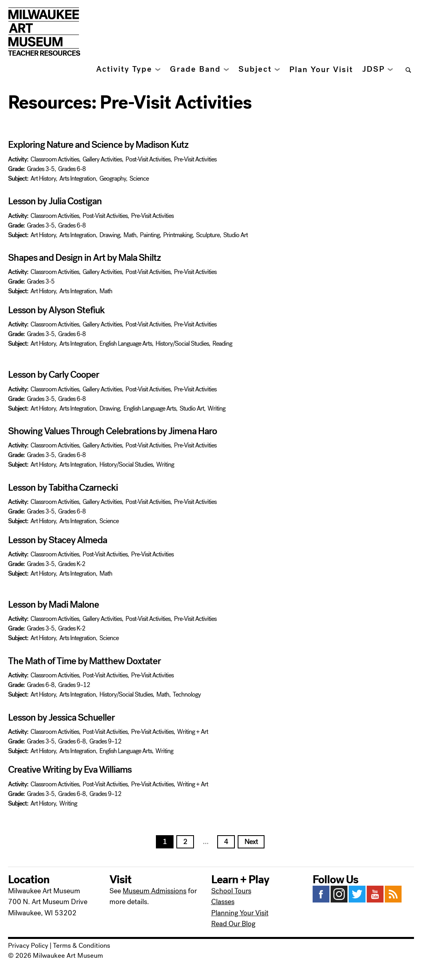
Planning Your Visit (240, 913)
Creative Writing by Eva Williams (69, 769)
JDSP (373, 69)
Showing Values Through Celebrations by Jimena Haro (113, 431)
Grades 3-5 (41, 169)
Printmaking (177, 235)
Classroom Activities (54, 159)
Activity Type (124, 69)
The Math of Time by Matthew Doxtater (84, 661)
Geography (112, 178)
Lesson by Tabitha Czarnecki (63, 487)
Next (251, 841)
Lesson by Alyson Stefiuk (56, 310)
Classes (222, 902)
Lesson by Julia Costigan (55, 201)
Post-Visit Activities (147, 159)
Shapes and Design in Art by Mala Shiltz (84, 257)
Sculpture (208, 235)
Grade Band (195, 69)
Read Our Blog (233, 924)
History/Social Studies (182, 343)
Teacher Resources (44, 53)
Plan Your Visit (321, 69)
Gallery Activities (102, 159)
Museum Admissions (154, 891)
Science (139, 178)
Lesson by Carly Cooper (53, 374)
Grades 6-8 (72, 169)
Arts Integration (77, 178)
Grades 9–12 (74, 685)
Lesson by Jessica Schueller (61, 717)
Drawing (109, 235)
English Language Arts (125, 343)
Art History (43, 178)
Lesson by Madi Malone (53, 604)
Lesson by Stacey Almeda (57, 540)
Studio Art (235, 235)
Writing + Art (192, 731)
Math (129, 235)
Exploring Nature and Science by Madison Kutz (98, 144)
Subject (255, 69)
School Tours (231, 891)
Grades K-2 (71, 564)
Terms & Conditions (81, 945)
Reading (222, 343)
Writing (216, 408)
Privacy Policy (28, 945)
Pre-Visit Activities (195, 159)
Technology (187, 694)
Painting (150, 235)
